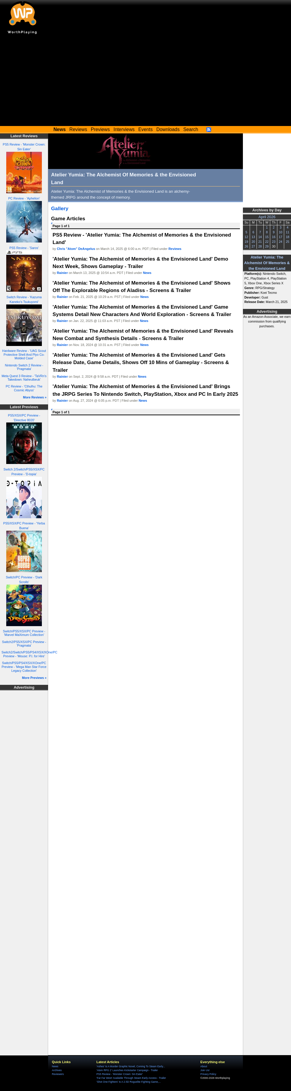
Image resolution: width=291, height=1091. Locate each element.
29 (267, 246)
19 (246, 241)
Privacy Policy (208, 1074)
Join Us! (205, 1070)
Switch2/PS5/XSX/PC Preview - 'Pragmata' (24, 643)
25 (287, 241)
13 (253, 237)
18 (287, 237)
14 (260, 237)
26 (246, 246)
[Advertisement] (145, 81)
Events (145, 129)
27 (253, 246)
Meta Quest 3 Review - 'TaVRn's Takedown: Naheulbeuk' (23, 378)
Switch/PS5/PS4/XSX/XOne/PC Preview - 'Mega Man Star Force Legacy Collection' (24, 666)
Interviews (124, 129)
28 (260, 246)
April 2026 (267, 217)
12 (246, 237)
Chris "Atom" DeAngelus (76, 249)
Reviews (78, 129)
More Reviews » (35, 397)
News (147, 273)
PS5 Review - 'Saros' (24, 248)
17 (280, 237)
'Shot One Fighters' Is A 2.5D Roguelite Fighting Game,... (129, 1081)
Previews (100, 129)
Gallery (59, 208)
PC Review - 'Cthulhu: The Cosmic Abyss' (24, 388)
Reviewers (58, 1074)
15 (267, 237)
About (203, 1066)
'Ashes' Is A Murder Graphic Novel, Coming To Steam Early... (131, 1066)
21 (260, 241)
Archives (57, 1070)
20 (253, 241)
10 (280, 232)
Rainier (62, 273)
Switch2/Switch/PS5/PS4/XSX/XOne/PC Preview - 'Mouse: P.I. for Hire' (29, 654)
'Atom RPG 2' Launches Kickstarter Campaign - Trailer (127, 1070)
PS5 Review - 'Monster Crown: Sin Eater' (120, 1074)
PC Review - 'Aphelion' (24, 198)
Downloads (168, 129)
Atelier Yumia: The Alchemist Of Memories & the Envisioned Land (267, 263)
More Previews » (34, 678)
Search (190, 129)
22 (267, 241)
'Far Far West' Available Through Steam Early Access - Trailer (131, 1077)
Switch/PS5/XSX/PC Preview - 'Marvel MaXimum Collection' (24, 633)
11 (287, 232)
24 (280, 241)
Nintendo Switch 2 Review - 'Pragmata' (24, 367)
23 (274, 241)
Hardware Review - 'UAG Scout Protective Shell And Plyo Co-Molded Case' (24, 354)
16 (274, 237)
